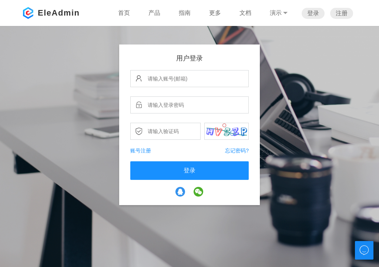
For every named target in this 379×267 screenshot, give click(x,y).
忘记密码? (237, 151)
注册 (342, 13)
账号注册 (140, 151)
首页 (124, 13)
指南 (185, 13)
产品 (154, 13)
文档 (245, 13)
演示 (279, 13)
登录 (313, 13)
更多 (215, 13)
